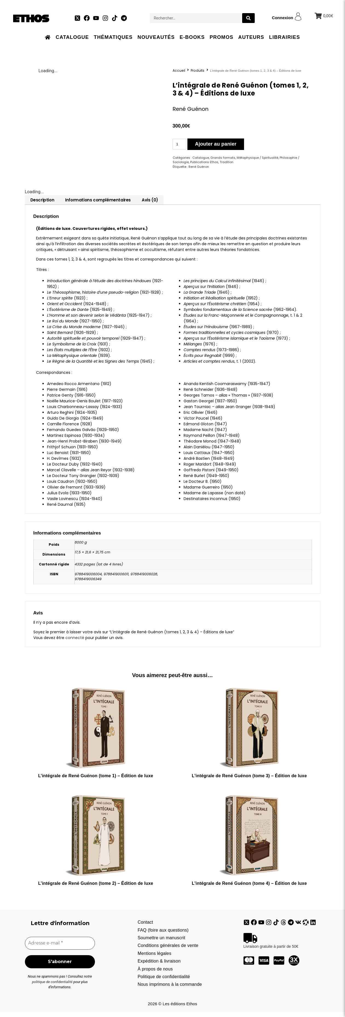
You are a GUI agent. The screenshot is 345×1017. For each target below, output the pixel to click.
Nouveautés (156, 37)
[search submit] (248, 18)
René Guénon (190, 109)
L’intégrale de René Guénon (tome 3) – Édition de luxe (249, 780)
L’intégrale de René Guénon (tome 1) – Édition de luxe (95, 780)
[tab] (42, 204)
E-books (192, 37)
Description (42, 204)
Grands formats (222, 157)
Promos (221, 37)
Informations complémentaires (98, 204)
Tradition (226, 162)
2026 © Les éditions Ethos (172, 1008)
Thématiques (113, 37)
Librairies (284, 37)
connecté (74, 642)
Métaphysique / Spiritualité (257, 157)
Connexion (282, 17)
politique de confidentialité (52, 987)
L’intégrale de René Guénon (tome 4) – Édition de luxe (249, 887)
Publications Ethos (204, 162)
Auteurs (251, 37)
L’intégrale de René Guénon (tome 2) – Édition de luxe (95, 887)
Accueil (179, 70)
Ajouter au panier (215, 144)
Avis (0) (150, 204)
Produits (198, 70)
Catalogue (72, 37)
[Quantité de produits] (180, 144)
